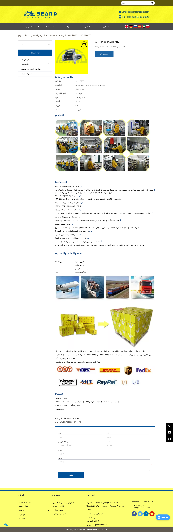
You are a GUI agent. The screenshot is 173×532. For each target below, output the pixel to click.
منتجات (52, 35)
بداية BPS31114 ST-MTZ (68, 418)
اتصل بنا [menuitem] (105, 27)
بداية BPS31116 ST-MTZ (68, 422)
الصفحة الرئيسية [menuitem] (32, 27)
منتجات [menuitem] (68, 27)
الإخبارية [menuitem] (86, 27)
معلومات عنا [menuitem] (50, 27)
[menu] (68, 26)
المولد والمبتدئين (38, 35)
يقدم (71, 475)
